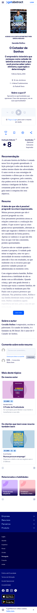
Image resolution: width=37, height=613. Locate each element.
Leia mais (18, 313)
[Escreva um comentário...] (21, 351)
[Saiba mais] (16, 139)
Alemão (4, 540)
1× (7, 112)
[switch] (19, 112)
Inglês (3, 536)
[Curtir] (6, 132)
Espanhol (4, 544)
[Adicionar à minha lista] (23, 133)
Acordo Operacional (8, 581)
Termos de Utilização (8, 577)
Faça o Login (12, 120)
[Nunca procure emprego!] (18, 439)
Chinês (4, 552)
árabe (3, 564)
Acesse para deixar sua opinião (15, 356)
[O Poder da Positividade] (18, 390)
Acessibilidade (6, 585)
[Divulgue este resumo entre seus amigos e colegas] (31, 133)
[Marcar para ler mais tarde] (14, 133)
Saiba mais (10, 611)
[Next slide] (34, 468)
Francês (4, 560)
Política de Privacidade (9, 573)
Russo (3, 548)
